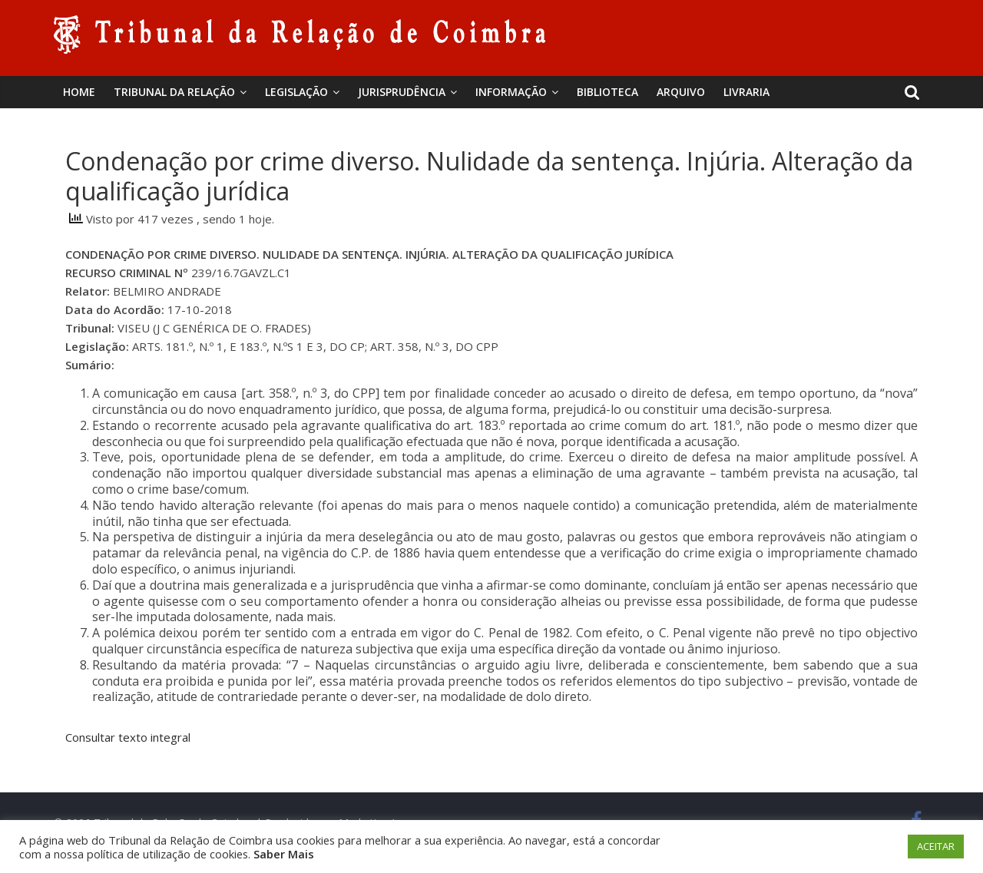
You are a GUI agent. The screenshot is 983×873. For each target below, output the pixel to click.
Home (79, 91)
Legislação (296, 91)
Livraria (746, 91)
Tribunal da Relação (174, 91)
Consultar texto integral (127, 737)
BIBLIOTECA (607, 91)
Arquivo (681, 91)
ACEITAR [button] (936, 846)
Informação (511, 91)
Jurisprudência (401, 91)
